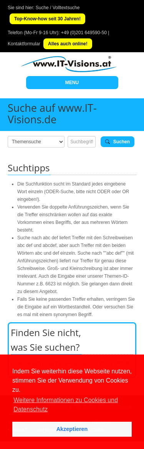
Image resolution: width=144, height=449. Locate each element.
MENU (72, 82)
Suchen (117, 141)
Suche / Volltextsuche (58, 7)
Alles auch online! (68, 43)
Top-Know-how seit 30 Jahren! (47, 19)
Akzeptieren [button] (72, 429)
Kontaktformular (24, 43)
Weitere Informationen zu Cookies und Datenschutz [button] (65, 405)
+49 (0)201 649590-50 (84, 32)
